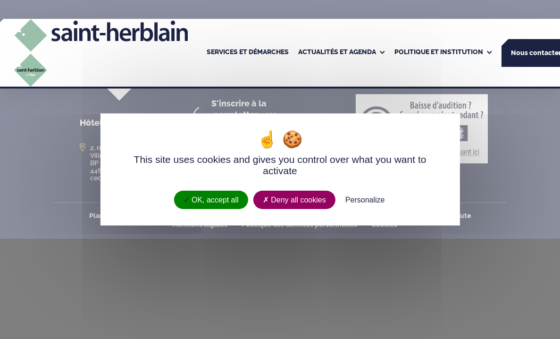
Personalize (365, 200)
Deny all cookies (294, 200)
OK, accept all (211, 200)
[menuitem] (248, 53)
